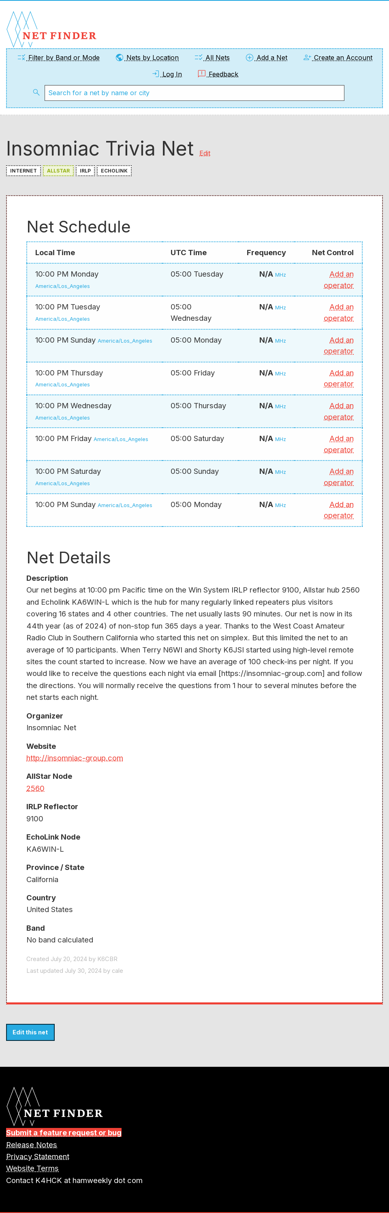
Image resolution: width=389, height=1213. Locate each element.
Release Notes (31, 1144)
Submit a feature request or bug (64, 1132)
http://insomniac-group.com (74, 757)
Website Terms (32, 1168)
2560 (35, 788)
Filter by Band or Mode (58, 57)
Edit (204, 153)
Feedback (217, 74)
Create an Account (337, 57)
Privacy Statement (37, 1156)
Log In (166, 74)
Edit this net (30, 1032)
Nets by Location (147, 57)
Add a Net (266, 57)
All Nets (212, 57)
